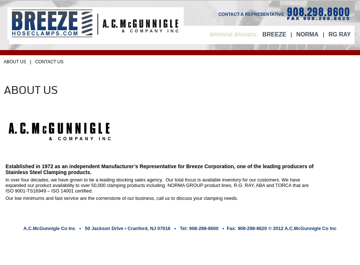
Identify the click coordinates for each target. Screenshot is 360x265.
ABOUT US (15, 61)
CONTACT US (49, 61)
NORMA (307, 34)
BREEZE (274, 34)
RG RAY (339, 34)
